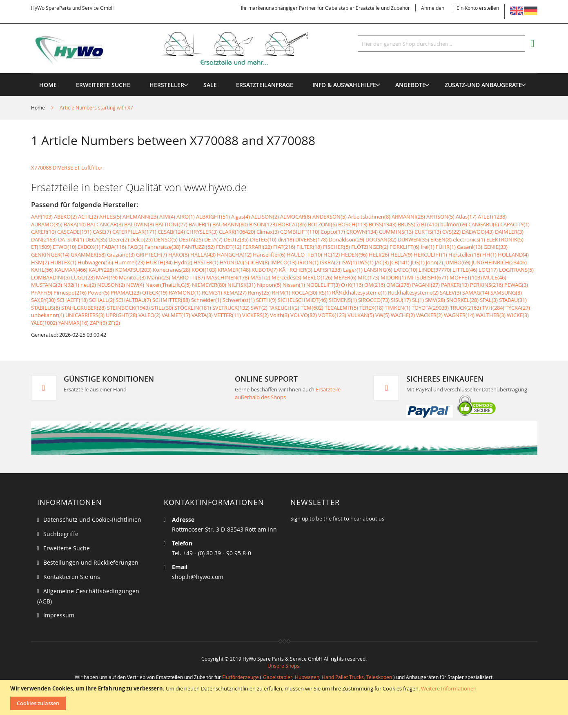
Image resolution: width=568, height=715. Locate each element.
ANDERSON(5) (329, 216)
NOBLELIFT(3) (323, 284)
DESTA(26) (191, 239)
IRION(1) (308, 262)
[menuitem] (166, 85)
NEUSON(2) (111, 284)
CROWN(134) (362, 231)
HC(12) (331, 254)
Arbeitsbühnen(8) (369, 216)
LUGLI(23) (83, 277)
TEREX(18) (371, 307)
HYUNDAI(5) (234, 262)
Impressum (58, 615)
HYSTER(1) (206, 262)
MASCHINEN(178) (227, 277)
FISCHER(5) (336, 246)
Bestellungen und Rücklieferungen (90, 562)
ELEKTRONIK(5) (504, 239)
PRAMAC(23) (126, 292)
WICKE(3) (518, 315)
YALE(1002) (44, 322)
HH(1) (489, 254)
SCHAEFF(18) (72, 300)
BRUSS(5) (409, 224)
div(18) (286, 239)
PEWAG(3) (516, 284)
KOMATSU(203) (133, 269)
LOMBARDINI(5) (50, 277)
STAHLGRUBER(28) (83, 307)
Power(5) (98, 292)
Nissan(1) (294, 284)
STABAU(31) (513, 300)
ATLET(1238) (492, 216)
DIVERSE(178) (311, 239)
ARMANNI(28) (408, 216)
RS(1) (325, 292)
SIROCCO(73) (374, 300)
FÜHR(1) (446, 246)
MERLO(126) (317, 277)
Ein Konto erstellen (478, 7)
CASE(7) (102, 231)
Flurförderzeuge (240, 677)
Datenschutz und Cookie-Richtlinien (92, 519)
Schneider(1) (206, 300)
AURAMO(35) (46, 224)
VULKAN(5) (360, 315)
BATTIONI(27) (171, 224)
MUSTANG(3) (46, 284)
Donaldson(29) (346, 239)
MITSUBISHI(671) (427, 277)
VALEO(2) (149, 315)
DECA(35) (96, 239)
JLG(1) (418, 262)
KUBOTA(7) (265, 269)
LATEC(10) (405, 269)
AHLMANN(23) (140, 216)
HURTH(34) (159, 262)
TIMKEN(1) (397, 307)
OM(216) (374, 284)
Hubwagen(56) (95, 262)
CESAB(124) (171, 231)
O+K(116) (352, 284)
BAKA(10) (75, 224)
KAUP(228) (101, 269)
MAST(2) (260, 277)
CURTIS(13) (427, 231)
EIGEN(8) (441, 239)
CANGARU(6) (483, 224)
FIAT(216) (284, 246)
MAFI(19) (107, 277)
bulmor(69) (453, 224)
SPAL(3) (489, 300)
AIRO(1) (185, 216)
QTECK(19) (154, 292)
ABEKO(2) (65, 216)
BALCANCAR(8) (105, 224)
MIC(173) (368, 277)
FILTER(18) (309, 246)
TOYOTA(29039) (430, 307)
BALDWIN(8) (139, 224)
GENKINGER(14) (50, 254)
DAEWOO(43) (478, 231)
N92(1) (71, 284)
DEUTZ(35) (236, 239)
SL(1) (418, 300)
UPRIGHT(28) (121, 315)
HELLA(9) (401, 254)
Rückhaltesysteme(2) (413, 292)
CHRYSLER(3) (202, 231)
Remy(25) (259, 292)
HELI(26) (379, 254)
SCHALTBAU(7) (133, 300)
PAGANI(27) (426, 284)
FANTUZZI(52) (198, 246)
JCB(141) (400, 262)
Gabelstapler (277, 677)
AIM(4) (167, 216)
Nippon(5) (269, 284)
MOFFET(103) (466, 277)
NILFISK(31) (241, 284)
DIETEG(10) (263, 239)
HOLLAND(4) (513, 254)
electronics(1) (469, 239)
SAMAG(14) (475, 292)
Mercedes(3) (286, 277)
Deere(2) (119, 239)
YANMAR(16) (73, 322)
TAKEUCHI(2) (284, 307)
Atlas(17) (466, 216)
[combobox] (441, 44)
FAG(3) (135, 246)
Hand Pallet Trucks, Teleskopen (357, 677)
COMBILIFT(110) (299, 231)
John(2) (434, 262)
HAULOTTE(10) (304, 254)
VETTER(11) (227, 315)
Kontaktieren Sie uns (71, 577)
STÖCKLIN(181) (192, 307)
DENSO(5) (166, 239)
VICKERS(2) (255, 315)
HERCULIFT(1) (430, 254)
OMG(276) (398, 284)
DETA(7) (213, 239)
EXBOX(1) (89, 246)
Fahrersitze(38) (162, 246)
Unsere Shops (283, 665)
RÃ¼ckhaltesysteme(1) (359, 292)
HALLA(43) (203, 254)
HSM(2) (40, 262)
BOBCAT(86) (292, 224)
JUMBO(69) (457, 262)
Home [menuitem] (48, 85)
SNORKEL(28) (462, 300)
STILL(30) (162, 307)
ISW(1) (349, 262)
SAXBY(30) (43, 300)
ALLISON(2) (265, 216)
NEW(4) (135, 284)
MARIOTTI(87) (188, 277)
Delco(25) (141, 239)
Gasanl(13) (469, 246)
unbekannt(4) (47, 315)
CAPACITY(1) (515, 224)
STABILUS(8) (45, 307)
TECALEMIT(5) (341, 307)
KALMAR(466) (71, 269)
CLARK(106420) (237, 231)
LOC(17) (488, 269)
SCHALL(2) (101, 300)
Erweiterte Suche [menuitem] (103, 85)
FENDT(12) (228, 246)
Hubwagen (307, 677)
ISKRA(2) (330, 262)
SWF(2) (259, 307)
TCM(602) (312, 307)
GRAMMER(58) (88, 254)
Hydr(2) (183, 262)
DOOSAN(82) (380, 239)
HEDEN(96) (354, 254)
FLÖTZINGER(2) (369, 246)
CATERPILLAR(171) (134, 231)
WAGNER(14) (459, 315)
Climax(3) (267, 231)
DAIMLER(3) (509, 231)
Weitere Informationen (449, 688)
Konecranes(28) (171, 269)
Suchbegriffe (60, 534)
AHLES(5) (110, 216)
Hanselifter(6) (269, 254)
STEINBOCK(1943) (128, 307)
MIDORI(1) (393, 277)
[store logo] (183, 48)
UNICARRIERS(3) (85, 315)
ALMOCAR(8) (295, 216)
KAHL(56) (42, 269)
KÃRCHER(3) (295, 269)
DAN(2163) (44, 239)
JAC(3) (382, 262)
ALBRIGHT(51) (213, 216)
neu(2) (88, 284)
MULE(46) (494, 277)
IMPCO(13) (283, 262)
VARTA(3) (202, 315)
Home (38, 107)
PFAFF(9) (41, 292)
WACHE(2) (403, 315)
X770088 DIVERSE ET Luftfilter (66, 167)
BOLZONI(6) (322, 224)
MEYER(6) (345, 277)
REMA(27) (235, 292)
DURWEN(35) (413, 239)
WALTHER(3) (491, 315)
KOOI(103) (204, 269)
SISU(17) (401, 300)
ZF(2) (114, 322)
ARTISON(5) (440, 216)
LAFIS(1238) (328, 269)
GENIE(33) (495, 246)
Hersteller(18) (464, 254)
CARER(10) (43, 231)
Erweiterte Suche (66, 548)
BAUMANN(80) (230, 224)
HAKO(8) (178, 254)
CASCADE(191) (74, 231)
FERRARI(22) (257, 246)
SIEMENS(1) (343, 300)
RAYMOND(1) (184, 292)
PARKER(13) (455, 284)
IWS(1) (366, 262)
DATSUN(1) (71, 239)
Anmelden (432, 7)
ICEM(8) (259, 262)
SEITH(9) (266, 300)
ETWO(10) (64, 246)
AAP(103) (42, 216)
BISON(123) (263, 224)
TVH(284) (493, 307)
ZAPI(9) (98, 322)
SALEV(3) (450, 292)
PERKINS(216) (486, 284)
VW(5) (382, 315)
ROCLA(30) (304, 292)
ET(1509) (41, 246)
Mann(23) (158, 277)
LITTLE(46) (464, 269)
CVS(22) (451, 231)
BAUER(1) (200, 224)
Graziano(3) (121, 254)
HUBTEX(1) (63, 262)
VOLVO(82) (303, 315)
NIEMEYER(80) (209, 284)
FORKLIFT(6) (404, 246)
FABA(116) (114, 246)
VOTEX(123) (332, 315)
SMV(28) (435, 300)
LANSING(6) (378, 269)
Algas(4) (240, 216)
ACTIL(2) (88, 216)
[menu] (284, 73)
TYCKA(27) (518, 307)
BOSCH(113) (353, 224)
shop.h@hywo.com (197, 577)
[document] (285, 697)
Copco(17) (333, 231)
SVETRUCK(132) (230, 307)
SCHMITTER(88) (171, 300)
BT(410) (430, 224)
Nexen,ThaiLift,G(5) (168, 284)
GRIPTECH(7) (151, 254)
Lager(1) (353, 269)
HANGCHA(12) (234, 254)
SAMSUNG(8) (506, 292)
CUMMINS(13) (396, 231)
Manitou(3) (132, 277)
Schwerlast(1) (239, 300)
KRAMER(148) (234, 269)
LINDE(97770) (435, 269)
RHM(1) (281, 292)
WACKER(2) (429, 315)
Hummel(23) (129, 262)
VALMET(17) (176, 315)
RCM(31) (212, 292)
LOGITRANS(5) (516, 269)
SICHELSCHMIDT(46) (302, 300)
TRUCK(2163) (465, 307)
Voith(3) (279, 315)
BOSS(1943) (382, 224)
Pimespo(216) (70, 292)
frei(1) (427, 246)
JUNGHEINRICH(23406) (499, 262)
